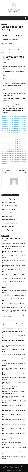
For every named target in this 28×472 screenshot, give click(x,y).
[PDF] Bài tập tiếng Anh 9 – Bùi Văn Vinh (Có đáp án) (13, 425)
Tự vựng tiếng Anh (10, 467)
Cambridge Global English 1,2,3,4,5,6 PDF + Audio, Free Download (13, 383)
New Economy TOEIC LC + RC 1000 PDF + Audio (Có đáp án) (13, 378)
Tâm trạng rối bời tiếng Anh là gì (9, 223)
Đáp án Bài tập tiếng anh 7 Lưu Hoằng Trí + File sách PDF (13, 443)
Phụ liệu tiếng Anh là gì (7, 230)
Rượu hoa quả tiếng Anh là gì (9, 209)
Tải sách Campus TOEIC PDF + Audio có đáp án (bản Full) (13, 299)
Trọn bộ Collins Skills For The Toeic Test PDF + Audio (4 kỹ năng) (13, 282)
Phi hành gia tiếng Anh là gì (8, 199)
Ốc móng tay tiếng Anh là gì (8, 219)
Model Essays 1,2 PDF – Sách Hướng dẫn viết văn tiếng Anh (13, 256)
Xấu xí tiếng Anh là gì (7, 216)
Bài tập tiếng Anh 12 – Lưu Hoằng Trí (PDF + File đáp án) (13, 457)
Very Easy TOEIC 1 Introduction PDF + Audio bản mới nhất (13, 286)
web (2, 116)
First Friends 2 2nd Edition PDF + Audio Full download (12, 239)
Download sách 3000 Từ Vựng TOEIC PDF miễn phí (14, 303)
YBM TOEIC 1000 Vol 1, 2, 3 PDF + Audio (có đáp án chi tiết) (14, 350)
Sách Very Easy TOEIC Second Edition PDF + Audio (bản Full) (14, 291)
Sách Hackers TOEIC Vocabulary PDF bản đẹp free (14, 328)
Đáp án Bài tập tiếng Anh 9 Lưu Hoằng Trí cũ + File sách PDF (14, 438)
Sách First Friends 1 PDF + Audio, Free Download (13, 243)
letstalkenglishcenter (5, 32)
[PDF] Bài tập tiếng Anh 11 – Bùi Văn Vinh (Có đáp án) (13, 411)
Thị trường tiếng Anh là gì (8, 212)
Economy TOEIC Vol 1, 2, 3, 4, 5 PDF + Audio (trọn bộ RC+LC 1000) (13, 369)
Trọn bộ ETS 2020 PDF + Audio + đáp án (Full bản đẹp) (13, 355)
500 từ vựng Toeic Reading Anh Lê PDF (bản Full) (13, 307)
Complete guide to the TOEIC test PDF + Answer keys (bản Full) (13, 341)
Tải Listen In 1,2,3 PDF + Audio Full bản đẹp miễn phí (13, 270)
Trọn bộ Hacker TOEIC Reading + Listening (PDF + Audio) (13, 323)
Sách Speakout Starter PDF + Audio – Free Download (12, 252)
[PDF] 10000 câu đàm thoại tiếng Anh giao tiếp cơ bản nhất (13, 373)
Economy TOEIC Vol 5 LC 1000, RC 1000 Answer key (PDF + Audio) (14, 346)
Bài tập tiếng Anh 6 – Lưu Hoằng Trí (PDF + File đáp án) (14, 452)
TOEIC (3, 467)
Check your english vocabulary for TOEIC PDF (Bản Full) (14, 336)
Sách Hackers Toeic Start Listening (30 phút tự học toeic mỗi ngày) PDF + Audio (14, 311)
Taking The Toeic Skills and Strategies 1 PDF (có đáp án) (13, 364)
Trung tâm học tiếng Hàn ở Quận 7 (10, 205)
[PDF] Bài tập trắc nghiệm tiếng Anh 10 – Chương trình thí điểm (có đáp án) (13, 397)
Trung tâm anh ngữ (7, 466)
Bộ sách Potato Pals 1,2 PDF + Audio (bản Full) (13, 274)
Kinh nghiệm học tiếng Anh (18, 466)
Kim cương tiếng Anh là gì (8, 226)
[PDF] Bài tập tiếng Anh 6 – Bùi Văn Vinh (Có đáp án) (13, 420)
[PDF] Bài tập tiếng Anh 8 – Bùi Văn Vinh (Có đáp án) (13, 429)
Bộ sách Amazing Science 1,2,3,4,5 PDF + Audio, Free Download (13, 266)
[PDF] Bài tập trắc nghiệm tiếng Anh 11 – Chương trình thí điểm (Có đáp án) (13, 392)
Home (2, 21)
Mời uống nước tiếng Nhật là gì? (6, 171)
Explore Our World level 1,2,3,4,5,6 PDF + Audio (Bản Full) (14, 261)
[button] (26, 18)
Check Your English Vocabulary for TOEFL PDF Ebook (13, 332)
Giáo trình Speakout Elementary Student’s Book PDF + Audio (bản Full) (14, 247)
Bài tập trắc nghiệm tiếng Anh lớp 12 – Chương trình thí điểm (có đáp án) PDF (14, 387)
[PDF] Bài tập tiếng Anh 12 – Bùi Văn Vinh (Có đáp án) (13, 406)
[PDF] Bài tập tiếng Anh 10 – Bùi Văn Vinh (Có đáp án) (13, 415)
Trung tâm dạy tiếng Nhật (20, 467)
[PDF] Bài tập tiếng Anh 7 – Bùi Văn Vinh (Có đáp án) (13, 434)
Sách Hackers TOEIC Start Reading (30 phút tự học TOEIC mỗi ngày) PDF (14, 315)
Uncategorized (8, 21)
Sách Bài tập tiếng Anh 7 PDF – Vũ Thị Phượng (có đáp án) (14, 401)
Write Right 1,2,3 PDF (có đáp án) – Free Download (14, 278)
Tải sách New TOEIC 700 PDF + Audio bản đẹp (13, 295)
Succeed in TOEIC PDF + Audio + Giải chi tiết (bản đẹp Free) (13, 359)
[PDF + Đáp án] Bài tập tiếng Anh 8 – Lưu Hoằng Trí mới (14, 448)
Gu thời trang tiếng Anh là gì (8, 202)
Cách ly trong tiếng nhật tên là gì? (21, 171)
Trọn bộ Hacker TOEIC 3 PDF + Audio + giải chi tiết (14, 320)
